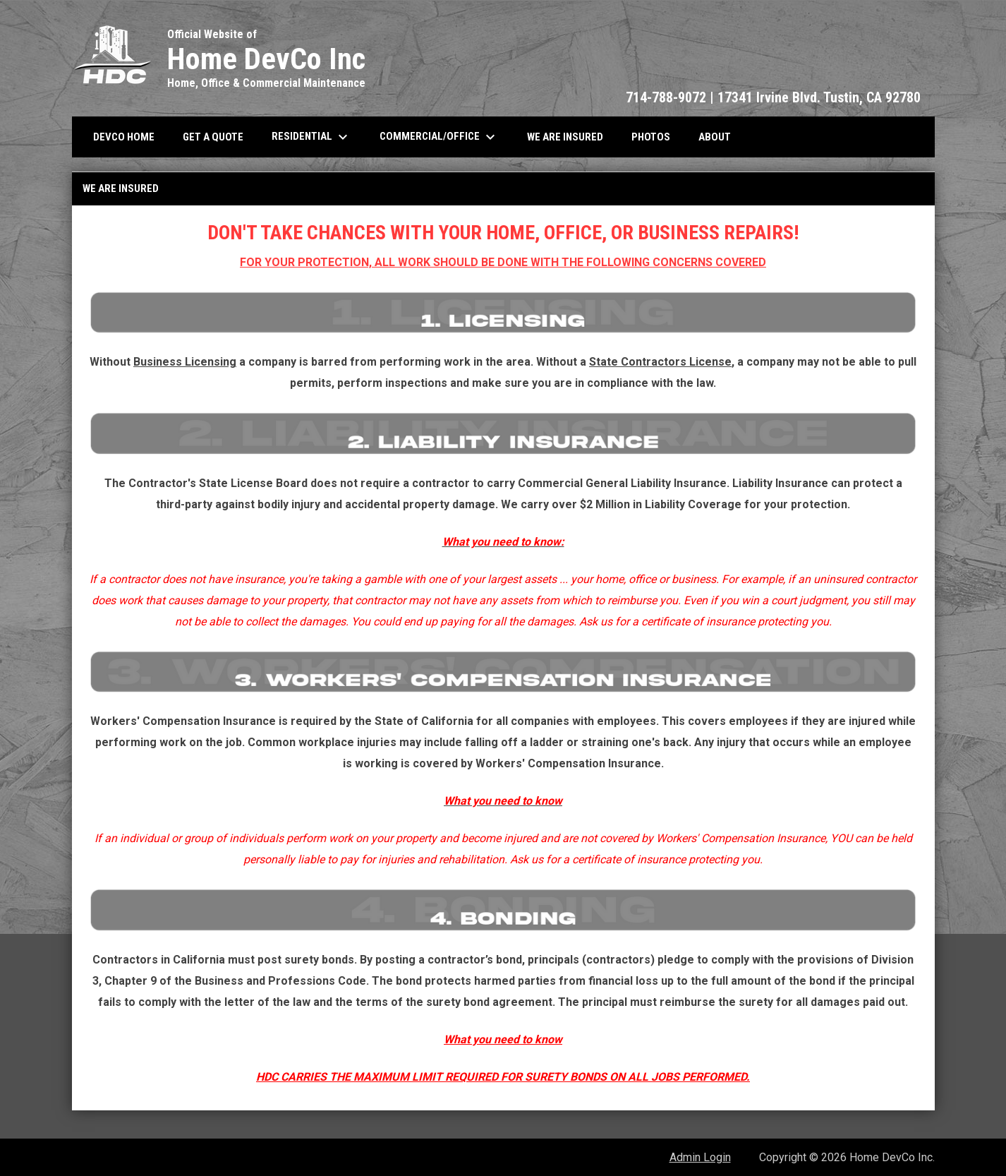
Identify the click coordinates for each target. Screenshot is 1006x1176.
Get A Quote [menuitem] (213, 137)
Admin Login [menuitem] (700, 1157)
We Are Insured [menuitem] (565, 137)
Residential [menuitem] (311, 136)
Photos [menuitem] (650, 137)
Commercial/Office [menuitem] (439, 136)
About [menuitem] (714, 137)
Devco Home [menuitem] (123, 137)
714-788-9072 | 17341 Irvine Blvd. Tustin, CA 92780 (773, 97)
